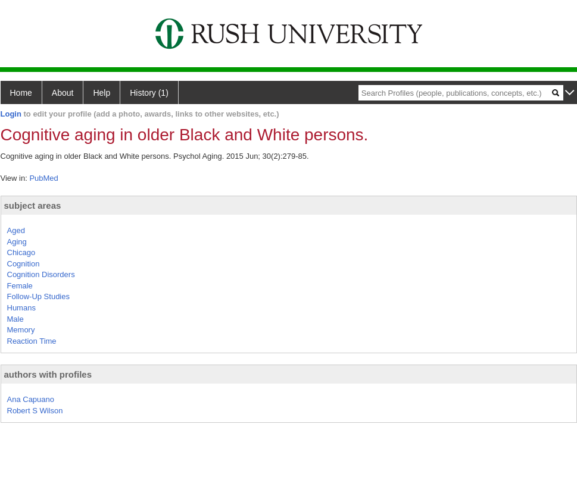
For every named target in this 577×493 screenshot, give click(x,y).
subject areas (32, 205)
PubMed (43, 178)
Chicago (21, 252)
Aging (17, 241)
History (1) (149, 93)
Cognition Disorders (41, 274)
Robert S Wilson (35, 410)
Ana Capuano (31, 399)
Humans (21, 307)
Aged (16, 230)
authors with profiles (48, 374)
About (63, 93)
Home (21, 93)
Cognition (23, 263)
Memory (21, 329)
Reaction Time (32, 341)
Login (11, 113)
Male (15, 319)
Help (101, 93)
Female (20, 285)
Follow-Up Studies (38, 296)
